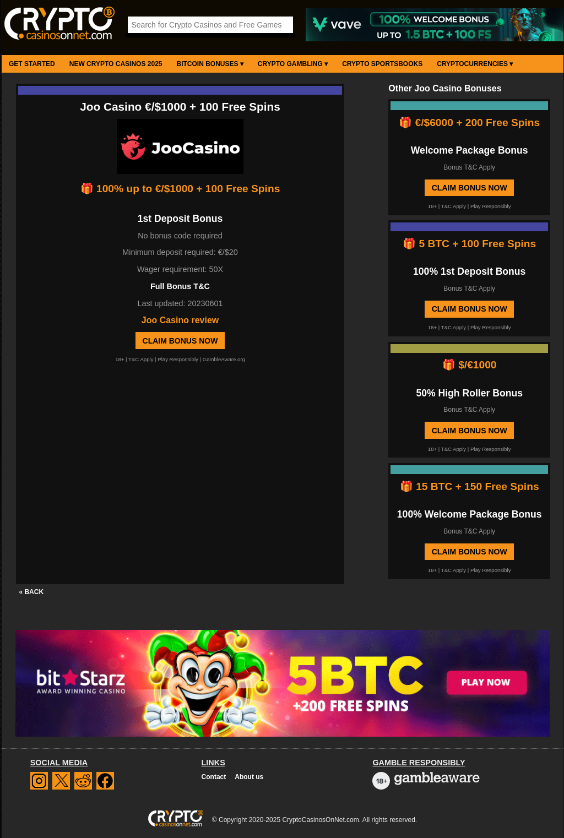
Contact (214, 777)
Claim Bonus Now (180, 340)
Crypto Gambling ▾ (293, 64)
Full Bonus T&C (180, 286)
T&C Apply (140, 359)
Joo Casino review (180, 320)
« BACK (31, 592)
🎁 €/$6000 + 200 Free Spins (469, 122)
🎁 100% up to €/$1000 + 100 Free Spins (180, 188)
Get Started (32, 64)
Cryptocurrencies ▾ (475, 64)
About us (249, 777)
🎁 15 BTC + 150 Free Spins (469, 486)
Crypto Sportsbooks (382, 64)
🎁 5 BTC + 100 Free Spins (469, 243)
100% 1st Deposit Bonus (469, 271)
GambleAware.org (224, 359)
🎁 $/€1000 (469, 365)
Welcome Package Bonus (469, 150)
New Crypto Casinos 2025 (115, 64)
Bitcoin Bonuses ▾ (210, 64)
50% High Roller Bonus (469, 393)
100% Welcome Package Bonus (469, 514)
